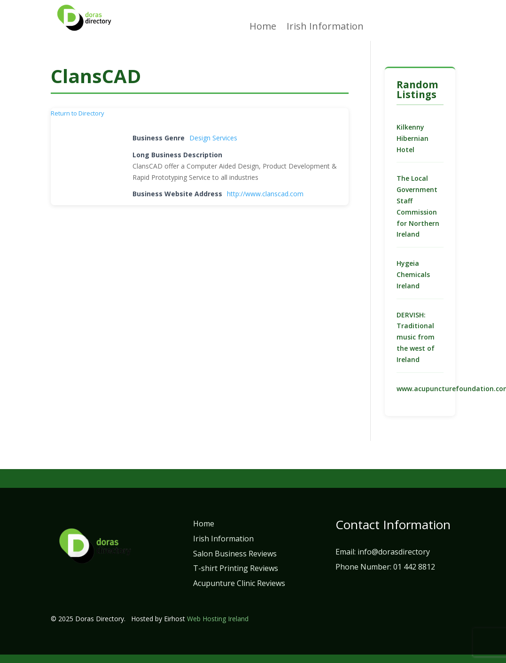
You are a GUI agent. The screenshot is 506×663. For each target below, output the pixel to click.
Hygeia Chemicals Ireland (413, 274)
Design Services (213, 137)
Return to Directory (77, 113)
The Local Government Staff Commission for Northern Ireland (418, 206)
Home (262, 27)
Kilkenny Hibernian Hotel (412, 138)
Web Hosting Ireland (218, 618)
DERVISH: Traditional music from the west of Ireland (416, 337)
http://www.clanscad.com (265, 193)
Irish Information (325, 27)
